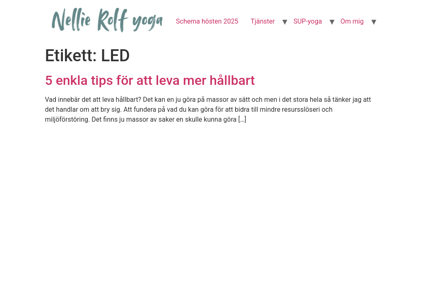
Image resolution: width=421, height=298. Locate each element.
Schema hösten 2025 (207, 21)
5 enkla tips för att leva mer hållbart (150, 80)
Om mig (352, 21)
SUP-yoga (307, 21)
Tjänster (263, 21)
